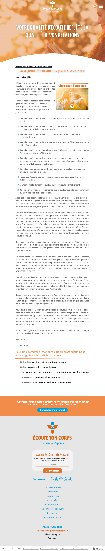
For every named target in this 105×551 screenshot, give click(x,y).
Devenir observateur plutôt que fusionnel (47, 362)
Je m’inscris (52, 470)
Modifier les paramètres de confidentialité (74, 549)
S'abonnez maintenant (52, 410)
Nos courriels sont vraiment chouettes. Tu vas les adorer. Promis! (52, 460)
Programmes (52, 496)
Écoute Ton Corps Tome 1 (37, 372)
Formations (52, 491)
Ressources (52, 513)
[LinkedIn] (65, 479)
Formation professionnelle (52, 530)
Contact (52, 538)
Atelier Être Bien (52, 526)
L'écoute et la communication (41, 367)
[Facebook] (52, 479)
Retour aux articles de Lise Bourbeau (33, 66)
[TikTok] (70, 479)
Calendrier (52, 500)
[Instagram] (61, 479)
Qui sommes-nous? (52, 517)
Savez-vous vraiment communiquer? (53, 382)
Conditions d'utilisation (31, 549)
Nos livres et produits (52, 508)
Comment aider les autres (48, 377)
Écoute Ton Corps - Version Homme (71, 372)
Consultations (52, 504)
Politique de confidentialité (49, 549)
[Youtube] (56, 479)
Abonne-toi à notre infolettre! (52, 454)
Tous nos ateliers (52, 487)
